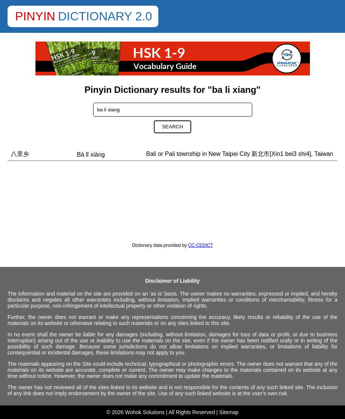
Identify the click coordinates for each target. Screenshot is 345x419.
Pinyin (35, 16)
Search (172, 126)
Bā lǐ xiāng (91, 154)
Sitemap (228, 412)
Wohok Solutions (145, 412)
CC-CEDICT (200, 245)
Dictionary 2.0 (105, 16)
